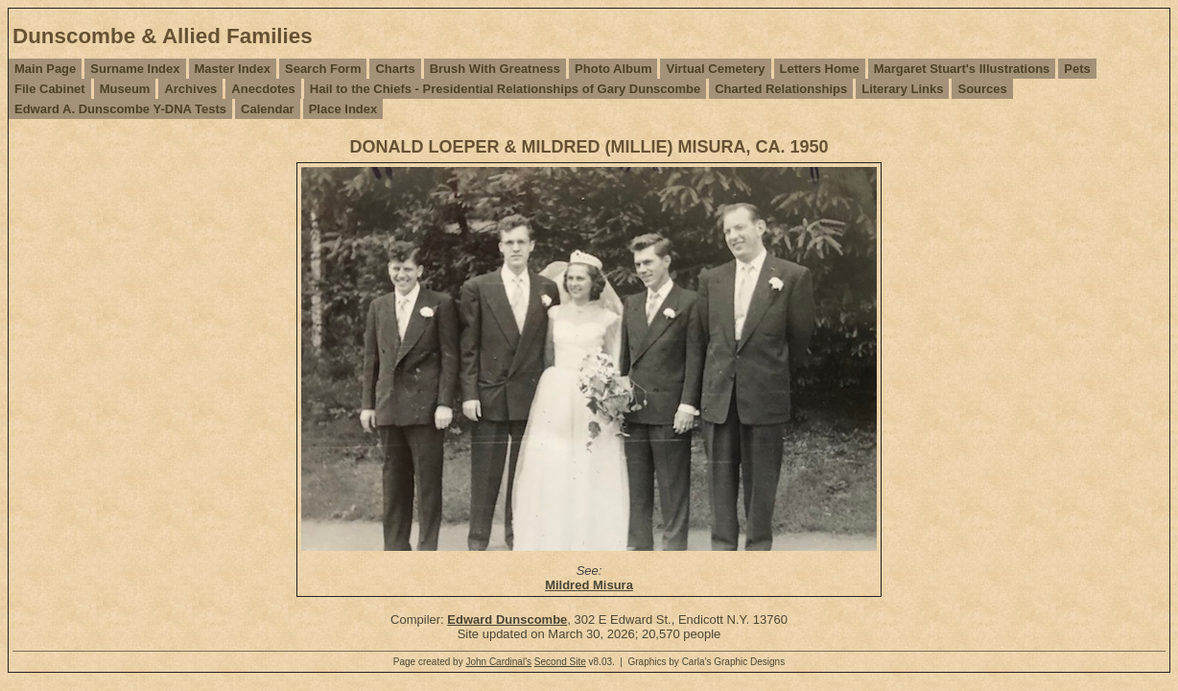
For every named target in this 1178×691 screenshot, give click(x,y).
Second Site (560, 661)
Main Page (45, 68)
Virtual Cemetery (715, 68)
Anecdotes (262, 89)
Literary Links (902, 89)
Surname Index (134, 68)
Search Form (323, 68)
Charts (394, 68)
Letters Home (820, 68)
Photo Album (613, 68)
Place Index (343, 109)
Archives (190, 89)
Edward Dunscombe (507, 619)
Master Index (233, 68)
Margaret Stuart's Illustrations (962, 68)
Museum (125, 89)
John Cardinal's (498, 661)
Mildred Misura (589, 585)
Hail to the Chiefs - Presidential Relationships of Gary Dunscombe (505, 89)
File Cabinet (49, 89)
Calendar (267, 109)
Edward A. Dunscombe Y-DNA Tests (120, 109)
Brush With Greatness (495, 68)
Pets (1077, 68)
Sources (981, 89)
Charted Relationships (781, 89)
